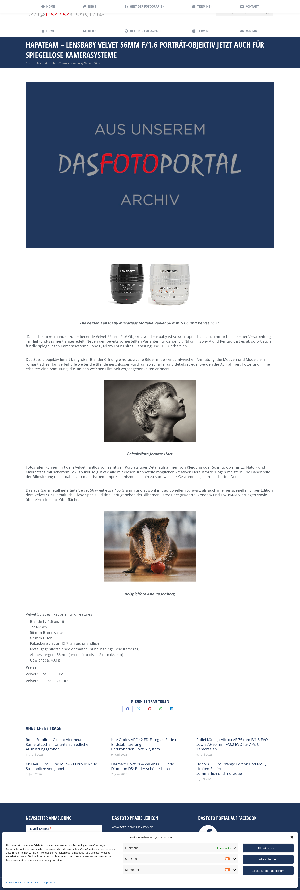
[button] (292, 837)
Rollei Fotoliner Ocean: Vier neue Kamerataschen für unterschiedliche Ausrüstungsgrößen (57, 744)
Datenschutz (34, 882)
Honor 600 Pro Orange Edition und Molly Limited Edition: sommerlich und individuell (231, 769)
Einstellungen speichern (268, 870)
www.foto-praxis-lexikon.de (133, 827)
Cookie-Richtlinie (15, 882)
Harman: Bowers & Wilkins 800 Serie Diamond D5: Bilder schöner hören (142, 766)
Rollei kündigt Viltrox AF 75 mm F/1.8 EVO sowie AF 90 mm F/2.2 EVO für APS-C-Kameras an (232, 744)
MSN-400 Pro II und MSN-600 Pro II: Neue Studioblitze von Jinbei (61, 766)
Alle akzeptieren (268, 848)
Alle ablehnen (268, 859)
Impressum (49, 882)
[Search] (244, 12)
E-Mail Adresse (40, 829)
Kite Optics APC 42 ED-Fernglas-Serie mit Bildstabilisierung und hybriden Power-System (146, 744)
